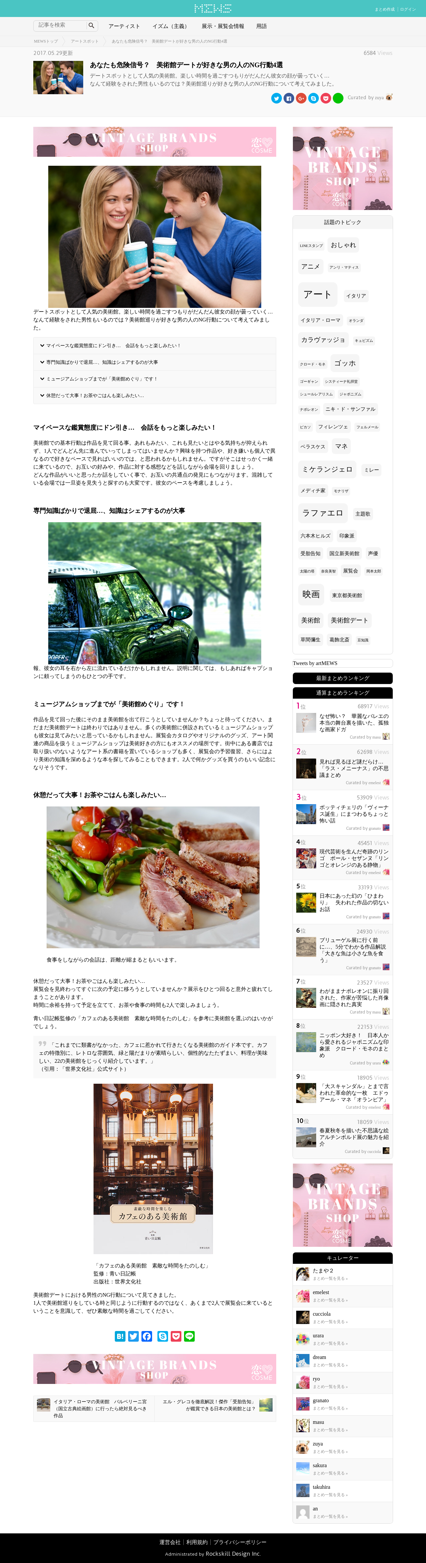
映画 (311, 594)
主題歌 (362, 514)
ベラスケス (313, 446)
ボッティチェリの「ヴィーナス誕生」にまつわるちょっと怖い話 (354, 813)
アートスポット (85, 41)
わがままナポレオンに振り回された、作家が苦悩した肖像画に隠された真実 (354, 997)
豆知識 (362, 640)
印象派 (346, 536)
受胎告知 (310, 553)
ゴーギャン (309, 381)
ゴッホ (345, 363)
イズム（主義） (171, 26)
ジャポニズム (350, 394)
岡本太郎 (373, 571)
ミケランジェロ (327, 469)
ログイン (408, 9)
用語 (261, 26)
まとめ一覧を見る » (330, 1278)
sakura (320, 1465)
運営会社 (170, 1542)
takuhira (321, 1487)
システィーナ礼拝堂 (341, 381)
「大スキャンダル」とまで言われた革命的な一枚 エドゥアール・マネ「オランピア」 (354, 1092)
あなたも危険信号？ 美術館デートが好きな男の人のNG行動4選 (169, 41)
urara (369, 1063)
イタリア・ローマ (320, 320)
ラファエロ (323, 513)
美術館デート (350, 620)
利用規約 (197, 1542)
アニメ (310, 266)
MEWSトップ (46, 41)
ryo (316, 1379)
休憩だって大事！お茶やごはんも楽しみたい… (95, 395)
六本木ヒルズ (315, 536)
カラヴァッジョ (323, 339)
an (315, 1508)
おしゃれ (343, 244)
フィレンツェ (333, 426)
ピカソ (305, 427)
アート (318, 294)
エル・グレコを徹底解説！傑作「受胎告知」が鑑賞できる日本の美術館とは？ (218, 1405)
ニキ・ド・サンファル (350, 409)
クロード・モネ (312, 364)
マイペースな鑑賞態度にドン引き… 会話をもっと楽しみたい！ (113, 345)
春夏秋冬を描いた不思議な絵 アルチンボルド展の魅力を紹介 (357, 1137)
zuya (370, 97)
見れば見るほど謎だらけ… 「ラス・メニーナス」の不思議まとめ (354, 768)
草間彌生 (310, 639)
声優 (373, 553)
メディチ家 (313, 490)
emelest (367, 783)
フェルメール (367, 427)
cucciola (367, 1151)
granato (367, 828)
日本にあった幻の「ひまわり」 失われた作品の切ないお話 (354, 902)
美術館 (310, 620)
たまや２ (323, 1270)
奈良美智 (328, 571)
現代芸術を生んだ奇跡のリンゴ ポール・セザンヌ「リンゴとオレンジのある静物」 (354, 858)
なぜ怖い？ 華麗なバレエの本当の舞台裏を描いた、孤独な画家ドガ (354, 722)
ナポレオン (309, 409)
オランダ (356, 321)
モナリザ (341, 491)
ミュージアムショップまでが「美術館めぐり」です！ (102, 378)
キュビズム (364, 340)
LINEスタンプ (311, 246)
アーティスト (124, 26)
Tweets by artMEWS (315, 663)
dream (319, 1357)
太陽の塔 (307, 571)
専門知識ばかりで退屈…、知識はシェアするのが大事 (102, 362)
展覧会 (350, 570)
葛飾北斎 (339, 639)
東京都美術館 (347, 595)
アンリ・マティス (344, 267)
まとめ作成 (385, 9)
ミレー (371, 470)
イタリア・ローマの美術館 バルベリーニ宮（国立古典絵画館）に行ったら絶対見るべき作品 (92, 1408)
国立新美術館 (344, 553)
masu (369, 737)
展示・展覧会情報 (223, 26)
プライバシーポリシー (240, 1542)
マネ (341, 446)
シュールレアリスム (316, 394)
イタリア (356, 296)
